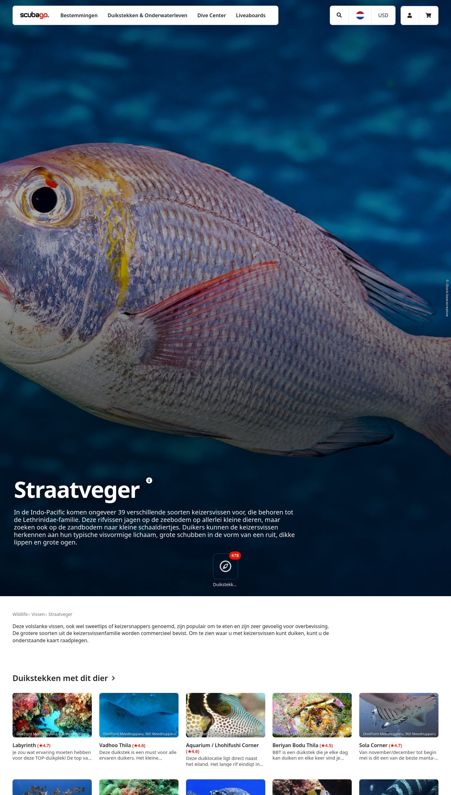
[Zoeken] (339, 15)
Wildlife (20, 614)
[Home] (34, 15)
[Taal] (360, 15)
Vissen (38, 614)
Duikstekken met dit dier (64, 678)
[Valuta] (383, 15)
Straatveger (60, 614)
